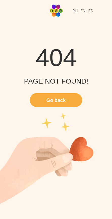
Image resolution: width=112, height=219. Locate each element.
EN (83, 11)
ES (90, 11)
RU (75, 11)
